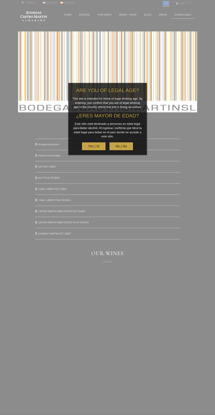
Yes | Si (93, 146)
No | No (121, 146)
